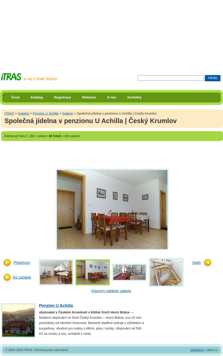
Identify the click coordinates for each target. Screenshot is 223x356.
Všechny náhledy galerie (111, 291)
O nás (111, 97)
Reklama (89, 97)
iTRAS (9, 113)
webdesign (197, 350)
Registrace (62, 97)
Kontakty (134, 97)
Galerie (67, 113)
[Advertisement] (110, 32)
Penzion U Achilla (46, 113)
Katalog (37, 97)
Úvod (15, 97)
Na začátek (22, 277)
